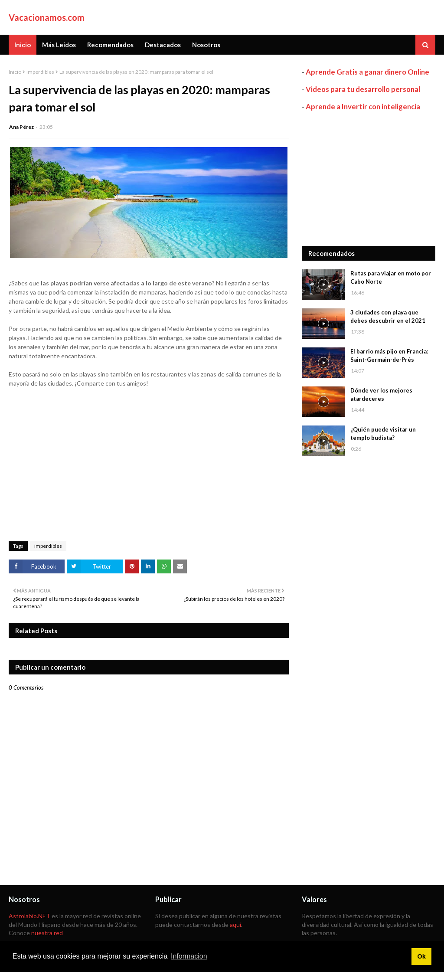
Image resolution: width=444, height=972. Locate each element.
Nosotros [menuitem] (206, 45)
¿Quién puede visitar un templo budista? (383, 434)
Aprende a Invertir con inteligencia (363, 106)
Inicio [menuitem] (22, 45)
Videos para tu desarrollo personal (363, 89)
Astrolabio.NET (29, 916)
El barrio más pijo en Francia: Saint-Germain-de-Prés (389, 355)
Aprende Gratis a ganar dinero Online (367, 71)
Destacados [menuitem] (163, 45)
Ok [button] (421, 956)
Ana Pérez (21, 127)
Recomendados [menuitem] (110, 45)
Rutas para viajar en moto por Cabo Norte (390, 277)
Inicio (15, 72)
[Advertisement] (368, 178)
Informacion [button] (189, 956)
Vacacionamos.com (47, 17)
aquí (235, 924)
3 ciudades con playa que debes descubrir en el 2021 (387, 316)
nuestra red (47, 932)
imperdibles (40, 72)
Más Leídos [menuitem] (59, 45)
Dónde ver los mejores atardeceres (381, 395)
